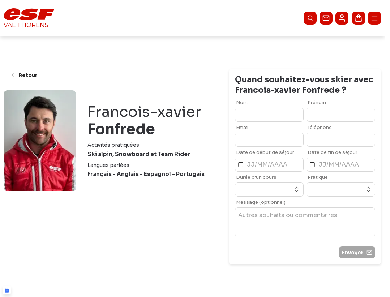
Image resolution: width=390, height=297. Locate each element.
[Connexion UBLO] (7, 290)
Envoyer (357, 252)
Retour (23, 75)
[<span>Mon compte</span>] (341, 18)
